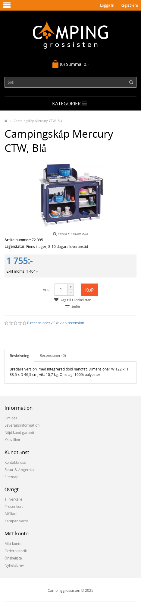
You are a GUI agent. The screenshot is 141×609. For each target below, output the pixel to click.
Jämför (72, 306)
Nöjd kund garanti (19, 432)
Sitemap (11, 476)
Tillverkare (13, 499)
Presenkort (14, 506)
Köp (89, 290)
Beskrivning (19, 355)
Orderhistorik (16, 550)
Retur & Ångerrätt (19, 469)
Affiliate (11, 513)
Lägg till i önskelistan (72, 299)
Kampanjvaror (16, 521)
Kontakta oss (15, 462)
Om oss (11, 418)
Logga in (107, 5)
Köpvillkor (12, 439)
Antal (47, 289)
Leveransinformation (22, 425)
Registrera (129, 5)
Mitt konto (13, 543)
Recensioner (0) (53, 355)
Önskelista (13, 558)
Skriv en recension (68, 322)
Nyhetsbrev (14, 565)
